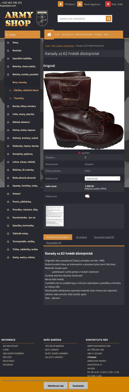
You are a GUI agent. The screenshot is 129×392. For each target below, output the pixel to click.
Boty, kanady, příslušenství (63, 45)
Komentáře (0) (53, 243)
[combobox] (102, 178)
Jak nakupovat (68, 34)
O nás (57, 34)
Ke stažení (81, 237)
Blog (106, 34)
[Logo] (26, 18)
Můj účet (7, 357)
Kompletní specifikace (57, 237)
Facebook (8, 365)
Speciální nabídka (54, 346)
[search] (108, 19)
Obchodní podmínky (84, 34)
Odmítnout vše (56, 386)
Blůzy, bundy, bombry (56, 353)
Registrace (9, 361)
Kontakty (98, 34)
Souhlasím (78, 386)
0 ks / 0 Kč (117, 4)
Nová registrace (91, 4)
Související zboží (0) (104, 237)
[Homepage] (50, 35)
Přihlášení (70, 4)
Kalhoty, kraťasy (54, 357)
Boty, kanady (52, 350)
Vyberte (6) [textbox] (92, 178)
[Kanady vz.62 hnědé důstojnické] (84, 72)
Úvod (47, 45)
